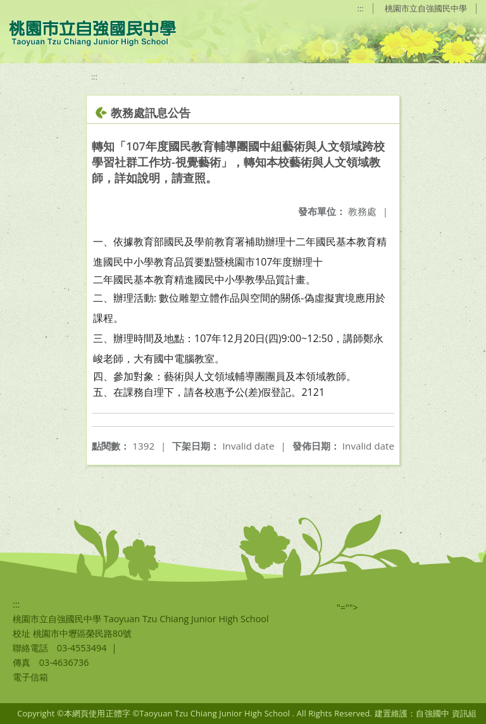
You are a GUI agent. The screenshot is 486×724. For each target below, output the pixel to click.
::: (361, 8)
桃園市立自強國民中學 (426, 8)
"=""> (347, 607)
